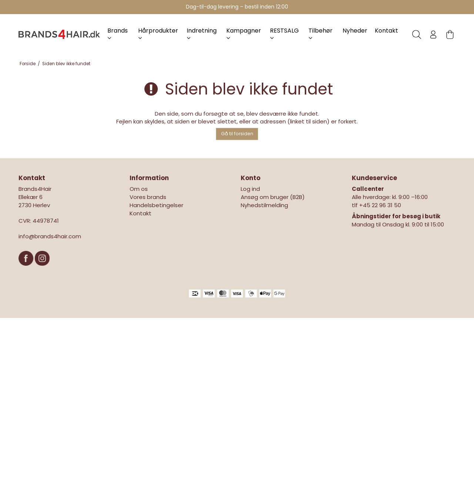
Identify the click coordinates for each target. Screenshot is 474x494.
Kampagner (243, 33)
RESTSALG (284, 33)
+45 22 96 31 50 (380, 205)
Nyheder (355, 30)
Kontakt (386, 30)
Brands (117, 33)
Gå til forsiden (237, 133)
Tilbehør (320, 33)
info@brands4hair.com (50, 236)
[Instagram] (42, 269)
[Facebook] (27, 269)
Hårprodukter (158, 33)
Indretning (202, 33)
